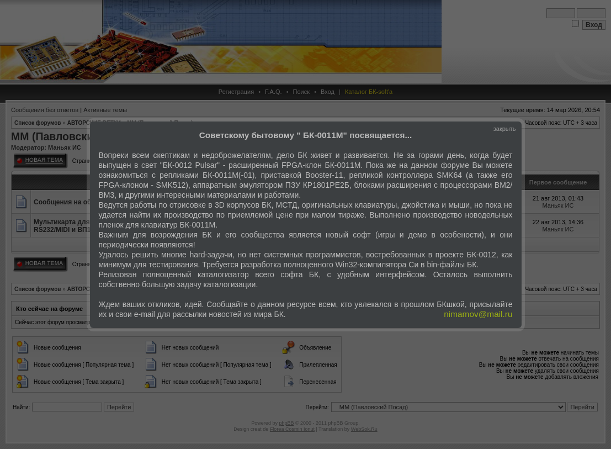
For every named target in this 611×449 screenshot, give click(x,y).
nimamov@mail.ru (478, 314)
